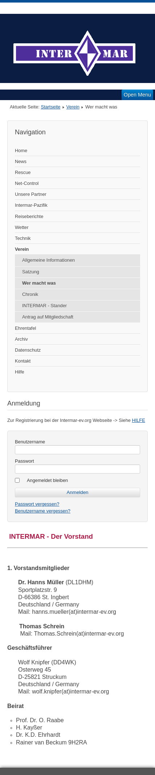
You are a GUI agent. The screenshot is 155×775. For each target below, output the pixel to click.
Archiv (21, 339)
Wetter (21, 227)
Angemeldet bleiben (47, 480)
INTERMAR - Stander (44, 305)
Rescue (22, 172)
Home (21, 150)
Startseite (50, 107)
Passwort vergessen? (37, 504)
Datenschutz (28, 350)
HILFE (138, 420)
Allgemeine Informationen (48, 260)
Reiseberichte (29, 216)
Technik (22, 238)
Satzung (30, 271)
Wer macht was (39, 283)
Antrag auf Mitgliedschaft (47, 317)
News (20, 161)
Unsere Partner (30, 194)
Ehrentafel (25, 328)
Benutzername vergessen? (42, 511)
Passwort (24, 461)
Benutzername (30, 441)
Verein (72, 107)
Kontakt (22, 361)
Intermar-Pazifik (31, 205)
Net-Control (26, 183)
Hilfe (19, 372)
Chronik (30, 294)
